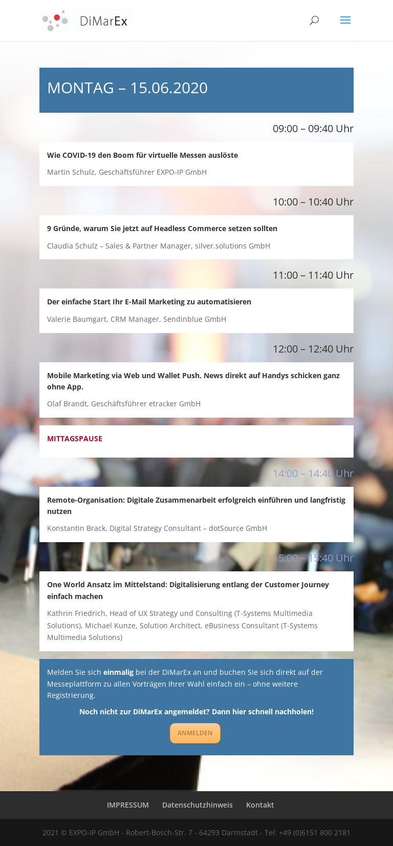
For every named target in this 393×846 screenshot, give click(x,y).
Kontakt (260, 805)
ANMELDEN (195, 733)
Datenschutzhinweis (197, 805)
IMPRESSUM (128, 805)
